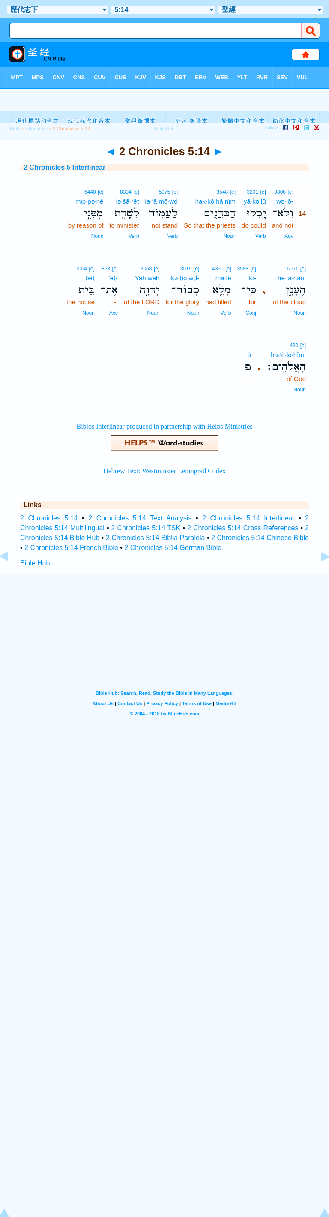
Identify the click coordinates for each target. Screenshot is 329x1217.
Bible (15, 128)
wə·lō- (284, 201)
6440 (90, 192)
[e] (290, 192)
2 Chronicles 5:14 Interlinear (248, 518)
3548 (222, 192)
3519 (186, 269)
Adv (288, 236)
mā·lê (223, 278)
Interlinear (37, 128)
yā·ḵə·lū (255, 201)
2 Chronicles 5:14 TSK (146, 528)
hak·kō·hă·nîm (215, 201)
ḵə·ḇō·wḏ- (185, 278)
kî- (252, 278)
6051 (293, 269)
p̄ (249, 354)
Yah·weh (147, 278)
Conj (250, 313)
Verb (260, 236)
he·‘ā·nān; (292, 278)
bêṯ (90, 278)
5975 (164, 192)
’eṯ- (113, 278)
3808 (280, 192)
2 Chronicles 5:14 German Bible (172, 547)
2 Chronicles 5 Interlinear (64, 167)
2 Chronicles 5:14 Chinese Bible (260, 537)
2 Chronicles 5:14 (49, 518)
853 (106, 269)
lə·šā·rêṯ (127, 201)
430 (294, 346)
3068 (146, 269)
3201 (252, 192)
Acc (113, 313)
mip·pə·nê (89, 201)
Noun (229, 236)
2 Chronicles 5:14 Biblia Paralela (155, 537)
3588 (242, 269)
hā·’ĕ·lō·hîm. (288, 354)
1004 (81, 269)
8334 (126, 192)
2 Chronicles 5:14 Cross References (242, 528)
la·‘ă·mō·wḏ (161, 201)
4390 (218, 269)
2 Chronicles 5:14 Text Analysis (139, 518)
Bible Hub (35, 563)
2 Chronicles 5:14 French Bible (71, 547)
